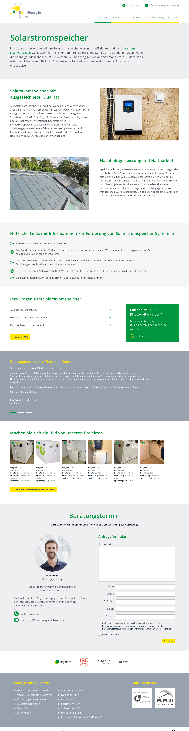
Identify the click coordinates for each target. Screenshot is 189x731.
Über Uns (135, 17)
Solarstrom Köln (69, 706)
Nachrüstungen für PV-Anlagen (33, 697)
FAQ (161, 17)
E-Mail (109, 616)
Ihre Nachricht (106, 544)
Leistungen (102, 17)
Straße (110, 593)
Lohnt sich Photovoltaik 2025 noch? (80, 719)
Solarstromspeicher (27, 706)
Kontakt (172, 17)
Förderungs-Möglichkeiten (30, 702)
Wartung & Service (70, 693)
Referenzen (119, 17)
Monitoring (66, 702)
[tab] (13, 412)
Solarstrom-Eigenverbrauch (31, 693)
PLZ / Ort (109, 601)
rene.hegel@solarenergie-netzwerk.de (42, 620)
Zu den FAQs (20, 336)
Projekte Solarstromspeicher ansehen (34, 489)
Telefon (109, 608)
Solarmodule (23, 715)
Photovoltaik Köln (70, 715)
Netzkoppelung (68, 697)
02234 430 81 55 (30, 613)
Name (110, 586)
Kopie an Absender (110, 634)
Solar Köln (21, 711)
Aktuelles (150, 17)
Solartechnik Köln (69, 711)
